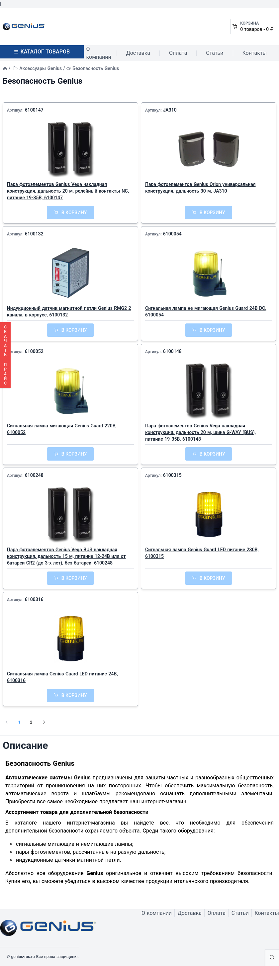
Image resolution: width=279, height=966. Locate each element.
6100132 (34, 233)
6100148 (172, 351)
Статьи (214, 53)
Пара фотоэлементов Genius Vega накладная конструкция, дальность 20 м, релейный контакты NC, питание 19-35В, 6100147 (68, 191)
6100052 (34, 351)
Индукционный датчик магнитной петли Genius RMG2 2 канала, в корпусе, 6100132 (69, 311)
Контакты (254, 53)
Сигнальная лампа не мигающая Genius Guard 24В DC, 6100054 (205, 311)
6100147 (34, 110)
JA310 (170, 110)
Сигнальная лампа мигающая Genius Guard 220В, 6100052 (62, 429)
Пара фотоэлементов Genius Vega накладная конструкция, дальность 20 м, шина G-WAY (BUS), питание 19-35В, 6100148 (200, 432)
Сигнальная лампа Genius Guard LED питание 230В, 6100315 (202, 553)
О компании (98, 53)
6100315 (172, 475)
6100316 (34, 599)
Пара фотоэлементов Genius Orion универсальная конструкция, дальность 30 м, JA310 (200, 188)
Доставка (138, 53)
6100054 (172, 233)
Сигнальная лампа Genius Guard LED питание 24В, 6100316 (62, 677)
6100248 (34, 475)
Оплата (178, 53)
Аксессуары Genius (40, 68)
